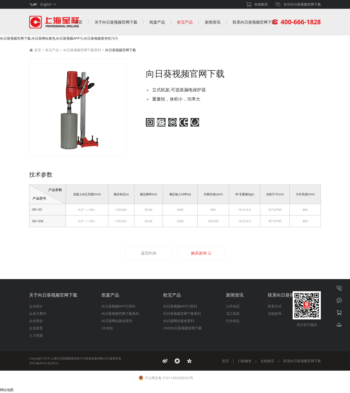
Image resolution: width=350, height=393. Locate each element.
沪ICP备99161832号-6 (43, 363)
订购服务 (245, 361)
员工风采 (233, 313)
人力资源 (36, 335)
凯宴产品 (157, 22)
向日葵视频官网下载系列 (82, 50)
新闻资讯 (212, 22)
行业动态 (233, 320)
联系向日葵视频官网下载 (254, 22)
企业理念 (36, 320)
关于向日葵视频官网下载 (116, 22)
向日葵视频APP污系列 (118, 306)
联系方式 (274, 306)
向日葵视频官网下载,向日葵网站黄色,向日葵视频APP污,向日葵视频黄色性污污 (59, 38)
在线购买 (267, 361)
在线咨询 (274, 313)
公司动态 (233, 306)
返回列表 (149, 253)
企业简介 (36, 306)
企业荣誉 (36, 328)
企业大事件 (37, 313)
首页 (78, 22)
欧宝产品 (185, 22)
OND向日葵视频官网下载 (182, 328)
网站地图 (7, 389)
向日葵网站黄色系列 (117, 320)
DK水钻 (107, 328)
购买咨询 (201, 253)
